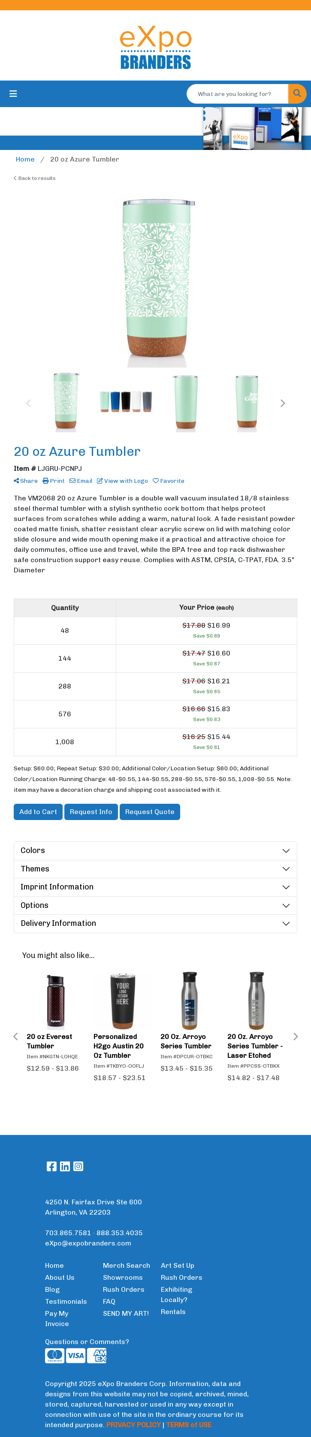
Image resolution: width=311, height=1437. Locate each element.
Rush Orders (124, 1289)
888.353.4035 (120, 1233)
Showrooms (123, 1277)
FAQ (109, 1301)
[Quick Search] (238, 94)
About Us (60, 1277)
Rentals (173, 1312)
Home (54, 1265)
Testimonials (66, 1301)
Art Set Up (177, 1265)
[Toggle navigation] (13, 94)
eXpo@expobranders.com (88, 1243)
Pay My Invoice (57, 1318)
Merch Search (126, 1265)
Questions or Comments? (87, 1342)
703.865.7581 (68, 1233)
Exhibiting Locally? (176, 1294)
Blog (52, 1289)
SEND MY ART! (126, 1313)
